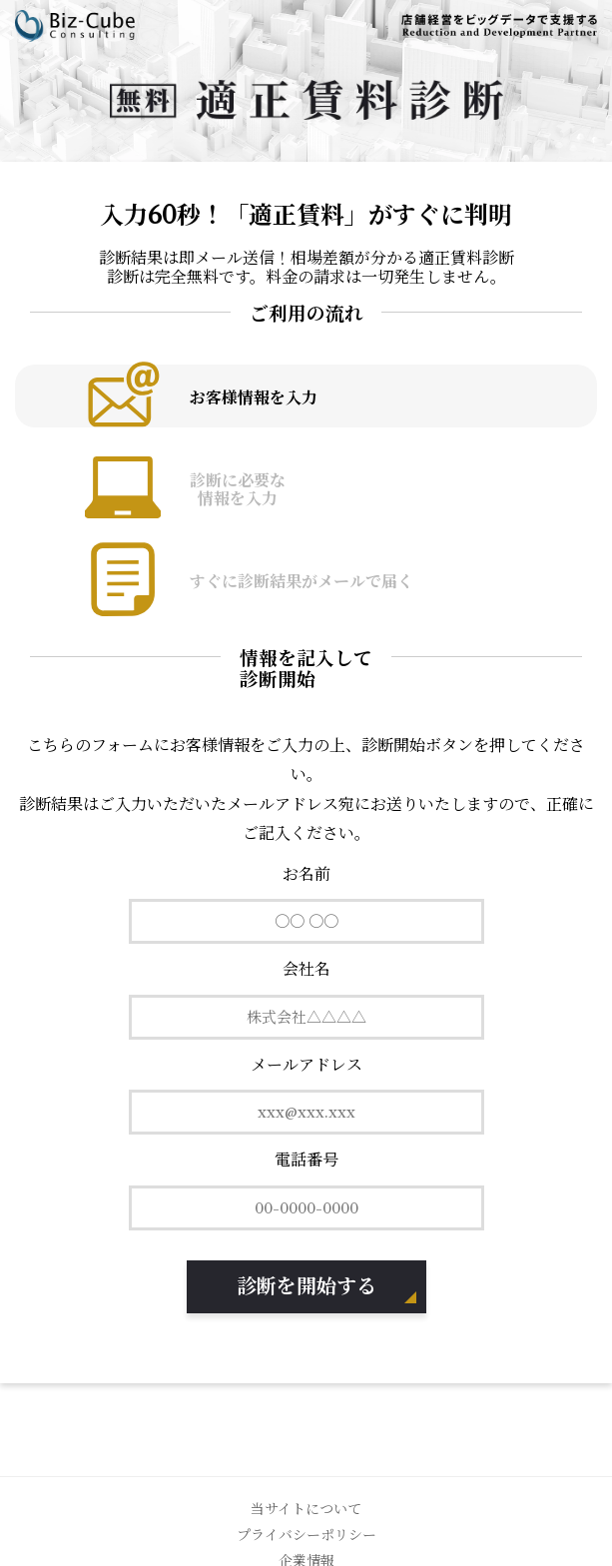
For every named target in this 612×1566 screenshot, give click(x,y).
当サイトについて (306, 1509)
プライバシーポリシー (306, 1535)
